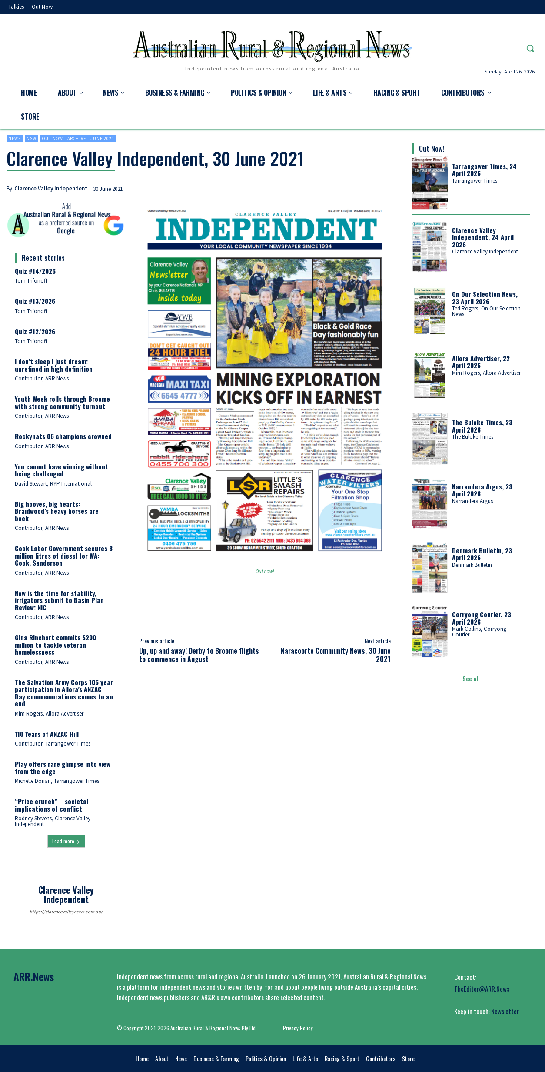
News (15, 138)
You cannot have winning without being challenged (61, 470)
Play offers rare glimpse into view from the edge (62, 767)
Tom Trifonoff (31, 280)
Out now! (265, 571)
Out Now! (431, 148)
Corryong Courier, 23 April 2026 (481, 617)
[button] (530, 48)
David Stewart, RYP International (53, 483)
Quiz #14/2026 (35, 271)
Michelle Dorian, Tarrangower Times (57, 781)
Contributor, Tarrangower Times (52, 743)
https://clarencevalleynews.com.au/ (66, 912)
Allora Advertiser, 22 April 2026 (481, 361)
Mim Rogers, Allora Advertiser (49, 713)
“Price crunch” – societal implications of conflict (51, 804)
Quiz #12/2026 (35, 331)
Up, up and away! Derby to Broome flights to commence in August (199, 655)
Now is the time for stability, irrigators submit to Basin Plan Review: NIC (59, 600)
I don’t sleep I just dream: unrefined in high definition (54, 364)
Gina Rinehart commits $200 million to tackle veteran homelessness (55, 644)
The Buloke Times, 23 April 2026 (482, 425)
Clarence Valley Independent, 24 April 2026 (483, 237)
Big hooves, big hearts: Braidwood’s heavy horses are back (57, 511)
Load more (66, 841)
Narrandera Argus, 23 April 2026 (482, 490)
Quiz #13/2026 (35, 301)
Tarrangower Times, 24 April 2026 (484, 169)
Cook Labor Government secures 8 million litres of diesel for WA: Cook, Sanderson (64, 555)
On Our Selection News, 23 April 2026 (485, 297)
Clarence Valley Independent (50, 188)
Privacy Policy (298, 1028)
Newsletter (505, 1011)
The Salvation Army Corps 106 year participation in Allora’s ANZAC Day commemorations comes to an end (64, 693)
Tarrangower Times (474, 180)
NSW (31, 138)
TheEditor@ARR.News (481, 988)
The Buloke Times (472, 436)
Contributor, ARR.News (42, 378)
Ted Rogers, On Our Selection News (486, 311)
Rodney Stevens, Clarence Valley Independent (52, 821)
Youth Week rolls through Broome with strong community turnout (62, 402)
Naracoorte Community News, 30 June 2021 (336, 655)
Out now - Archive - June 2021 (78, 138)
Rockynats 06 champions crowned (63, 436)
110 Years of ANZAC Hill (47, 734)
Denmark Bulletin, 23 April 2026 (482, 554)
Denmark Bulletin (472, 565)
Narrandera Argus (472, 501)
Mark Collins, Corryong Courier (479, 631)
